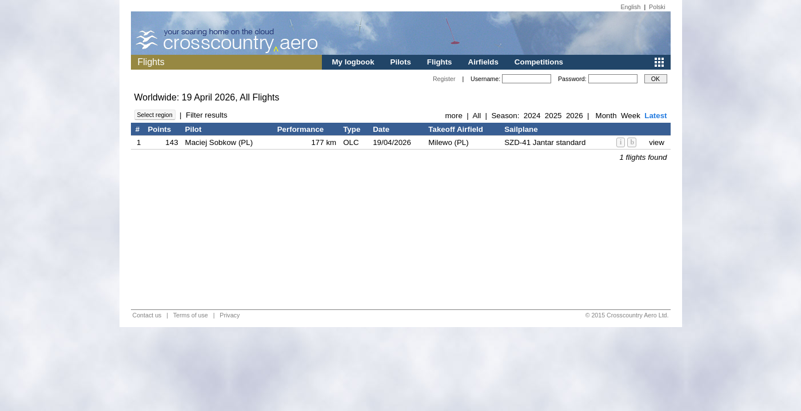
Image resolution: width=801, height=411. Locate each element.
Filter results (207, 115)
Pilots (400, 62)
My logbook (353, 62)
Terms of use (190, 315)
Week (630, 115)
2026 (574, 115)
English (631, 6)
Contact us (147, 315)
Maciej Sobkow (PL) (219, 142)
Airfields (483, 62)
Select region (155, 114)
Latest (655, 115)
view (656, 142)
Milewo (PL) (448, 142)
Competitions (539, 62)
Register (444, 78)
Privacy (230, 315)
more (453, 115)
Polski (657, 6)
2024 (532, 115)
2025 (553, 115)
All (476, 115)
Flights (439, 62)
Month (606, 115)
